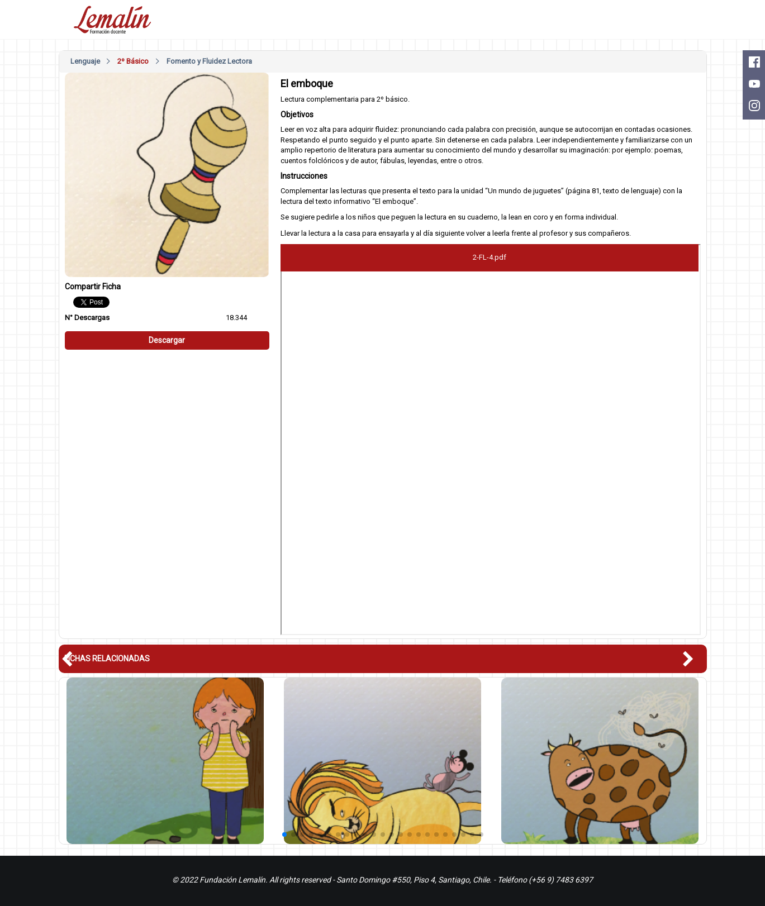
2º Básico (133, 61)
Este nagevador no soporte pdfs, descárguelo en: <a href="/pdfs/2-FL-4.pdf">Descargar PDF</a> (491, 439)
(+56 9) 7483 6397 (561, 879)
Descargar (167, 340)
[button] (694, 659)
